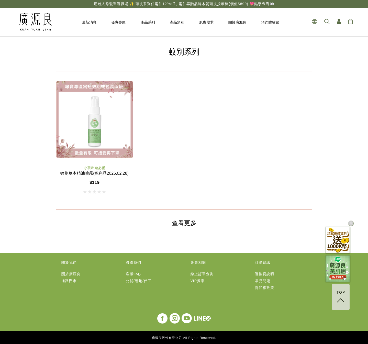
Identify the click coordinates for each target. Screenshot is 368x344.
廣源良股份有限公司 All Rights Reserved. (184, 337)
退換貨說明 (264, 274)
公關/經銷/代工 (138, 281)
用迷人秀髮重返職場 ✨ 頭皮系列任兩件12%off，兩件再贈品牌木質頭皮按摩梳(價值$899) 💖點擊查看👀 (184, 4)
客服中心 (133, 274)
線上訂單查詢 (202, 274)
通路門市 (69, 281)
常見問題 (262, 281)
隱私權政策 (264, 288)
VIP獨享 (198, 281)
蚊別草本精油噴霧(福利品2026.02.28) (94, 173)
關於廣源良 (71, 274)
